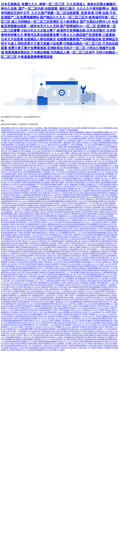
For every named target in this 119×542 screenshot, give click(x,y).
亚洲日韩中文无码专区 (51, 193)
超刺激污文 (7, 197)
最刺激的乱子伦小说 (72, 209)
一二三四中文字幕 (70, 170)
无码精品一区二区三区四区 (44, 191)
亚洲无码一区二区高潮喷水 (64, 279)
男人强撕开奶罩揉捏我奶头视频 (31, 251)
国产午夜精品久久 (88, 199)
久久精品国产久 (90, 189)
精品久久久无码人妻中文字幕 (31, 142)
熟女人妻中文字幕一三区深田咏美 (15, 331)
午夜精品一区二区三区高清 (25, 170)
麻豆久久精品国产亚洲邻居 (85, 258)
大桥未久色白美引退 (16, 224)
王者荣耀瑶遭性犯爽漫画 (13, 237)
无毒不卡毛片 (16, 272)
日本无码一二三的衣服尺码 (62, 291)
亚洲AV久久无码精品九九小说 (63, 205)
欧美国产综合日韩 (11, 243)
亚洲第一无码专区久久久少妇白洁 (30, 327)
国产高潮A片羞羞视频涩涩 (39, 283)
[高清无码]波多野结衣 (74, 270)
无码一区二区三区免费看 (12, 182)
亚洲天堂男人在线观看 (37, 310)
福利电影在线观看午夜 (36, 201)
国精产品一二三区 (70, 289)
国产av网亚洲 (103, 262)
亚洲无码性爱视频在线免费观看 (45, 245)
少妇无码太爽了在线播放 (90, 134)
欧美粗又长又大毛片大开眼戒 (62, 174)
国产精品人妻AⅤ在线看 (54, 140)
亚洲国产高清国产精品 (82, 272)
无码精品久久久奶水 (110, 276)
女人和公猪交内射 (61, 239)
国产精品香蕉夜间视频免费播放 (95, 232)
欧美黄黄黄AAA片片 (40, 339)
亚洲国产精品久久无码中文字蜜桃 (68, 247)
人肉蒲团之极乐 (16, 289)
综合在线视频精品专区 (106, 289)
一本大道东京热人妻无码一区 (101, 222)
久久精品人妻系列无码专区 (69, 283)
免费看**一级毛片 (64, 243)
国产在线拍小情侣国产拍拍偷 (103, 335)
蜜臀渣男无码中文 (107, 247)
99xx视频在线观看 (23, 318)
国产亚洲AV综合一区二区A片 (30, 322)
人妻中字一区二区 (28, 335)
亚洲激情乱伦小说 (24, 149)
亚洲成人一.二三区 (97, 249)
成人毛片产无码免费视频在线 (71, 302)
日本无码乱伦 (36, 189)
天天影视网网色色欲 (12, 322)
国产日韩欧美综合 (15, 172)
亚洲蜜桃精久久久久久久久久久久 (83, 316)
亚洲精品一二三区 (48, 325)
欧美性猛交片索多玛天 (46, 163)
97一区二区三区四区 (86, 168)
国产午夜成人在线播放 (30, 272)
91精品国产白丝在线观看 (25, 249)
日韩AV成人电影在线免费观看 (94, 226)
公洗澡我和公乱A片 (100, 293)
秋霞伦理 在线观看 (96, 220)
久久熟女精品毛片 (34, 331)
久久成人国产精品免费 (11, 268)
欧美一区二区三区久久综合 (84, 165)
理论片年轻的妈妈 (63, 178)
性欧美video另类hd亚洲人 (29, 199)
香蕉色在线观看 (8, 274)
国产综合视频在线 (44, 174)
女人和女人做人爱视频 (36, 132)
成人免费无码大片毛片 (43, 241)
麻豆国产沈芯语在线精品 (55, 209)
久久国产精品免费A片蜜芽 (106, 184)
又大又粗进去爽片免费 (76, 239)
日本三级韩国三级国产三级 (10, 174)
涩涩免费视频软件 (93, 224)
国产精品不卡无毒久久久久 (42, 222)
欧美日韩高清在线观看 (105, 163)
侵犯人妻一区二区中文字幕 (75, 274)
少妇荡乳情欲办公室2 (56, 289)
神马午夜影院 (38, 161)
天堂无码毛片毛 (100, 157)
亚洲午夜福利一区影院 (52, 302)
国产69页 (38, 268)
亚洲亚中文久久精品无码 (100, 325)
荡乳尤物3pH (104, 224)
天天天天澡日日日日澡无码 (62, 222)
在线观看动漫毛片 (38, 295)
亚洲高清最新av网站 (45, 308)
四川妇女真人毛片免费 (66, 149)
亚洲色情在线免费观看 (95, 235)
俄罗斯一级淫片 (97, 329)
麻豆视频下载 (69, 201)
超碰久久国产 (96, 237)
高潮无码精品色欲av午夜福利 (29, 214)
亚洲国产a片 (33, 138)
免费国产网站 (62, 147)
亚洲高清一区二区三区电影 (70, 264)
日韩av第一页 (79, 189)
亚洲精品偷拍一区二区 (90, 262)
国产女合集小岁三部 (85, 170)
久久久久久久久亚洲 (91, 291)
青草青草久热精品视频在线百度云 (36, 232)
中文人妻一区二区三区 (73, 199)
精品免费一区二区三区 (39, 318)
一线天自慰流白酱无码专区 (19, 310)
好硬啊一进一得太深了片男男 (11, 335)
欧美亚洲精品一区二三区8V (34, 281)
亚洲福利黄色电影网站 (21, 193)
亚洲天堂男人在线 (42, 335)
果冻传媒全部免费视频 (82, 195)
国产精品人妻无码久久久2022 (11, 279)
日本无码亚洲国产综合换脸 (64, 331)
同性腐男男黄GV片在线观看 (98, 186)
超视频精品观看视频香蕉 (45, 239)
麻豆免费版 (24, 285)
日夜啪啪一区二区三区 (63, 327)
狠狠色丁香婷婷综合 (45, 262)
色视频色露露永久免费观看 (105, 193)
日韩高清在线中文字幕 (49, 306)
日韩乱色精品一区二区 (69, 320)
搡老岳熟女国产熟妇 (67, 212)
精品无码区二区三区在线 (60, 186)
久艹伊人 (34, 134)
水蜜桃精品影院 (67, 195)
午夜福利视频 (9, 346)
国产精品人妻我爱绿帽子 (37, 226)
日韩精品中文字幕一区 (11, 155)
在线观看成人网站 (71, 241)
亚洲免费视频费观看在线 (52, 251)
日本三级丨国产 (84, 249)
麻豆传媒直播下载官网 (91, 270)
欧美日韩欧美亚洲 (22, 220)
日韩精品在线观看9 (101, 165)
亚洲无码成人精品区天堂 (72, 314)
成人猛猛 (78, 159)
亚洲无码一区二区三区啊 (78, 186)
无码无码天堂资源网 (94, 138)
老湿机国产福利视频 (66, 165)
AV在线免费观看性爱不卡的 (95, 268)
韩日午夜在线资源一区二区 (23, 304)
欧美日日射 (18, 165)
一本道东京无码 (79, 297)
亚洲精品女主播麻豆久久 (87, 184)
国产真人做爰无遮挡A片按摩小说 (105, 333)
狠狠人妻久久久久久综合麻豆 (17, 226)
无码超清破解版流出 (103, 218)
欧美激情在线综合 (58, 241)
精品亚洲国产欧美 (35, 193)
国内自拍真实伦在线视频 (31, 306)
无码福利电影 (79, 337)
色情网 (16, 199)
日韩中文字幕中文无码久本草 (45, 255)
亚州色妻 (84, 251)
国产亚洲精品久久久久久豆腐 (84, 218)
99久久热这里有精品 (95, 155)
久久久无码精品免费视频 (76, 216)
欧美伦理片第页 (33, 299)
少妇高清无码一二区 (52, 295)
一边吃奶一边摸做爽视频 (64, 337)
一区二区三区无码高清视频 (92, 145)
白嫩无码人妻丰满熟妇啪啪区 (56, 258)
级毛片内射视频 (76, 145)
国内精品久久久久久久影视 (78, 308)
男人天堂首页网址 (94, 322)
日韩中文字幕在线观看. (81, 306)
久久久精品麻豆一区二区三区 (63, 136)
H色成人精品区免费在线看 (82, 341)
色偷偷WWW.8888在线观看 (20, 235)
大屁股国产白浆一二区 (51, 172)
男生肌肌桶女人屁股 (95, 214)
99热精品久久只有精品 (90, 142)
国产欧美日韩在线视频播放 (91, 287)
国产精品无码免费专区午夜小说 (59, 316)
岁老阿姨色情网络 (105, 209)
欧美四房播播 (8, 232)
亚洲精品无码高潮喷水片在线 (101, 318)
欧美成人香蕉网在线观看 (42, 205)
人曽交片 (35, 149)
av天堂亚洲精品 (58, 285)
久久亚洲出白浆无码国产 (31, 212)
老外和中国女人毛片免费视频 (51, 151)
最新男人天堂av (64, 155)
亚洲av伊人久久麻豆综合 (9, 253)
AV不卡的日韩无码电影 (98, 260)
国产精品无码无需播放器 (56, 274)
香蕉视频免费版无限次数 (102, 170)
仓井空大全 (77, 134)
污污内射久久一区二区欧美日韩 (34, 258)
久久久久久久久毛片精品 (95, 243)
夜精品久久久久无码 (66, 218)
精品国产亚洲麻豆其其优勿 (50, 348)
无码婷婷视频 (109, 220)
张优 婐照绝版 (8, 304)
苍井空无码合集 (76, 155)
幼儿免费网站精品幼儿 (103, 295)
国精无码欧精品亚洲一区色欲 (40, 253)
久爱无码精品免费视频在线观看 (64, 197)
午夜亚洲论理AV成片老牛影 (86, 163)
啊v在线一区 (48, 197)
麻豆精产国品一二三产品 (64, 272)
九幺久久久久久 (48, 327)
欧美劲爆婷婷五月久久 (108, 134)
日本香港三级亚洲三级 (106, 212)
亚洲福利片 (72, 176)
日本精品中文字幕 (14, 262)
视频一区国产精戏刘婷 (60, 253)
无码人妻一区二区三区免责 (19, 228)
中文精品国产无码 (24, 295)
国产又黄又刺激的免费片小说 (86, 176)
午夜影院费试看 (102, 283)
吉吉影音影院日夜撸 (60, 237)
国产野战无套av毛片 (75, 191)
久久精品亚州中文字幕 (84, 293)
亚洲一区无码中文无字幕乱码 (43, 230)
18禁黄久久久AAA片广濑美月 (84, 136)
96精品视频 (107, 281)
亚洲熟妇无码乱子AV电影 (102, 197)
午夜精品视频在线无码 (94, 281)
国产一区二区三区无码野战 (103, 161)
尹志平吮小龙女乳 (37, 302)
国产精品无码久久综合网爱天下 (59, 145)
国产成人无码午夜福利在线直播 (84, 193)
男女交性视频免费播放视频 (54, 201)
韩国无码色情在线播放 (63, 325)
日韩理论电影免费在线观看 (31, 182)
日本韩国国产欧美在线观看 (85, 295)
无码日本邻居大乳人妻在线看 (54, 132)
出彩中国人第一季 (15, 218)
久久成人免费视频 (62, 312)
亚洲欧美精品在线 (57, 170)
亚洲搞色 (86, 191)
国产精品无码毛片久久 (30, 178)
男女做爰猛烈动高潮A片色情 (11, 325)
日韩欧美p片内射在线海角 (99, 153)
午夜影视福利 (73, 249)
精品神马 (55, 165)
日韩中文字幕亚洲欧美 (55, 226)
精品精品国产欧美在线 (47, 337)
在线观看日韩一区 (9, 239)
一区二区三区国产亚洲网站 (50, 320)
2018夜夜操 (18, 306)
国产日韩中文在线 (41, 289)
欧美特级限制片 (34, 348)
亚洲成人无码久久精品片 (62, 268)
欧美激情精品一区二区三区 (80, 318)
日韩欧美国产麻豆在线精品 (19, 270)
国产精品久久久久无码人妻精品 (47, 218)
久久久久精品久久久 (88, 264)
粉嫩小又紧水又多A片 (75, 343)
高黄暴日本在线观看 (79, 138)
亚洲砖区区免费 (76, 335)
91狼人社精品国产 (12, 293)
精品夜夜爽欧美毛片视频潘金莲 (55, 216)
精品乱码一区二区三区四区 (27, 163)
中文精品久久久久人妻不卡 (104, 331)
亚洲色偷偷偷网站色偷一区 (77, 147)
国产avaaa (16, 333)
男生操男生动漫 (20, 180)
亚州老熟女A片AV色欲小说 (10, 184)
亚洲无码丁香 (94, 306)
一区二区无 (13, 327)
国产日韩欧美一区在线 (99, 149)
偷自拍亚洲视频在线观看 (47, 178)
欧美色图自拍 (39, 264)
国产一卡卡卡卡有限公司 (93, 203)
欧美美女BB (83, 214)
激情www (19, 195)
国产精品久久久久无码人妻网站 (35, 287)
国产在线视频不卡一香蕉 (53, 161)
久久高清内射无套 (66, 193)
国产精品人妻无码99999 (29, 174)
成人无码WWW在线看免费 (88, 241)
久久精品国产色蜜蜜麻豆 (36, 276)
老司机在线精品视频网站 (72, 262)
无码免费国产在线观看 (88, 283)
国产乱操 (18, 212)
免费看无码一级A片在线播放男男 (15, 276)
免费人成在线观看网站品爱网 (106, 182)
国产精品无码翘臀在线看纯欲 (87, 266)
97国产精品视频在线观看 (36, 153)
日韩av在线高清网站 (60, 308)
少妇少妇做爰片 (19, 145)
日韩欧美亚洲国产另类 (83, 149)
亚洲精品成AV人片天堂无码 (51, 195)
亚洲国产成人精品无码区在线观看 (41, 285)
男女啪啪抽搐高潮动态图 (73, 207)
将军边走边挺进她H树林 (46, 266)
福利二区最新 (18, 232)
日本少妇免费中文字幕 (64, 134)
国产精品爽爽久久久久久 (104, 253)
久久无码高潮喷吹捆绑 (25, 329)
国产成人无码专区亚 (13, 159)
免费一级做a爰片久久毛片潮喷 (65, 163)
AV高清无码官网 (25, 293)
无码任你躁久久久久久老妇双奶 (79, 237)
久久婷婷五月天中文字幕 (27, 312)
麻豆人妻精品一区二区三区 (23, 245)
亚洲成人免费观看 (88, 314)
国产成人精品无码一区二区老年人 (62, 159)
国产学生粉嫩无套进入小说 (55, 235)
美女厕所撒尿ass (80, 182)
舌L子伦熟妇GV (87, 161)
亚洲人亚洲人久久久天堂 (89, 299)
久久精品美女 (87, 207)
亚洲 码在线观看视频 (28, 184)
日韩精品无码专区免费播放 (87, 289)
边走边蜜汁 (53, 243)
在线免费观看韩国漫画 (94, 274)
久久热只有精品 (79, 281)
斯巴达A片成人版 (19, 314)
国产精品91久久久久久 (19, 201)
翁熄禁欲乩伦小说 (79, 235)
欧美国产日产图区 (67, 281)
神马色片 (69, 235)
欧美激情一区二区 (108, 132)
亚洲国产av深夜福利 (104, 348)
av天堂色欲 (19, 287)
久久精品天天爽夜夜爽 (70, 214)
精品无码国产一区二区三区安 (51, 214)
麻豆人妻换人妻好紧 (52, 228)
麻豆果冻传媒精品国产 (13, 341)
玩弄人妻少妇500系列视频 (57, 270)
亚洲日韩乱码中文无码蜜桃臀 (50, 299)
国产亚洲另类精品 (38, 293)
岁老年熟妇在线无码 (40, 329)
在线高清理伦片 (28, 289)
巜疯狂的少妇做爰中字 (52, 264)
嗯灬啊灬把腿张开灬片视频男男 (105, 285)
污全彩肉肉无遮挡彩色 (21, 138)
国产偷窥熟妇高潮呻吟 (26, 255)
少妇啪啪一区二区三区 (85, 304)
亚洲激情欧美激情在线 (28, 155)
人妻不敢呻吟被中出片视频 (63, 297)
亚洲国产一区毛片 (63, 184)
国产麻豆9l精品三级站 (93, 239)
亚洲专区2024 (59, 224)
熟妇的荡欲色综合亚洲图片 (79, 260)
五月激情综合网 (31, 207)
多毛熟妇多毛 (11, 329)
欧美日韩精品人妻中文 (96, 327)
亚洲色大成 (42, 209)
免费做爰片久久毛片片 (91, 310)
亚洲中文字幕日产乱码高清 (84, 331)
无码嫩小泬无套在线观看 (93, 132)
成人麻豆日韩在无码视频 (14, 216)
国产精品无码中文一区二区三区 (76, 322)
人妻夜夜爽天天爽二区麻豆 (71, 142)
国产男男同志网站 (90, 337)
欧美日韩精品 (21, 153)
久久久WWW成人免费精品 (92, 140)
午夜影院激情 (54, 283)
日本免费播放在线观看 (54, 293)
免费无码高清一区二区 (81, 151)
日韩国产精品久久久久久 (32, 320)
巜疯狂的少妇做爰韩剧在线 (86, 339)
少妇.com (14, 255)
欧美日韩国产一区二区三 (91, 159)
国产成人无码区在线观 (68, 339)
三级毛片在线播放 (62, 255)
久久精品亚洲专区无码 (95, 346)
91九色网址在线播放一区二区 (21, 291)
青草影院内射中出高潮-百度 (33, 216)
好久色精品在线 (85, 329)
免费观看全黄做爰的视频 (32, 195)
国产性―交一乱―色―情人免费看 (57, 153)
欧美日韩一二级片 (41, 346)
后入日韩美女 (88, 343)
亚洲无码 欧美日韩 (108, 287)
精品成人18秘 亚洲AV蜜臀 (52, 142)
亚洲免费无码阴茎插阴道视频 (22, 161)
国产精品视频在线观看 (54, 276)
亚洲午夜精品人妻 (56, 333)
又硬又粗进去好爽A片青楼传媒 (102, 174)
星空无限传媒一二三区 (24, 222)
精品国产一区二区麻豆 (39, 260)
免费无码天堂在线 (29, 165)
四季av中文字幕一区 (53, 310)
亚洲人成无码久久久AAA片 (19, 283)
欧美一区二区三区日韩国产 (53, 314)
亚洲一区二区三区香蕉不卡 (106, 189)
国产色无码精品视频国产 (34, 314)
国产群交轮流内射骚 (103, 199)
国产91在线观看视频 (36, 228)
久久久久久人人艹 (102, 314)
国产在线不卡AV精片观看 (70, 299)
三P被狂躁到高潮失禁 (52, 281)
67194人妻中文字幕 (7, 287)
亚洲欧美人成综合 (31, 209)
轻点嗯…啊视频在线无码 (104, 316)
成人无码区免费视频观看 (74, 132)
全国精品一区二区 (65, 138)
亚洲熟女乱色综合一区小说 (24, 346)
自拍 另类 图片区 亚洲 (100, 205)
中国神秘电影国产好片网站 (72, 276)
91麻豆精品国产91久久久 (95, 172)
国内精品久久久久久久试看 (98, 308)
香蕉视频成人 (95, 195)
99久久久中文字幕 (19, 203)
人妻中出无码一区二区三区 (81, 325)
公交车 (33, 279)
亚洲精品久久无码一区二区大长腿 (26, 337)
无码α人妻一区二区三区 (29, 159)
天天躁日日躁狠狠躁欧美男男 (44, 304)
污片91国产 (51, 220)
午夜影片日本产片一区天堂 (37, 274)
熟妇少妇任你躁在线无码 (52, 157)
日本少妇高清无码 (43, 333)
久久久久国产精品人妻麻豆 (72, 140)
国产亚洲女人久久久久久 (47, 207)
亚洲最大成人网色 (23, 134)
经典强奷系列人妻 (48, 331)
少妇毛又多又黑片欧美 (68, 348)
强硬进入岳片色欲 (28, 218)
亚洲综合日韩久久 (22, 176)
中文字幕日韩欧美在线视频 (46, 184)
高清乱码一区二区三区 (86, 157)
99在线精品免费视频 (27, 268)
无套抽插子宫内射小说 (35, 197)
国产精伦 (89, 285)
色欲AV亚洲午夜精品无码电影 (60, 335)
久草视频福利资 (94, 251)
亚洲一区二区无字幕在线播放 (65, 266)
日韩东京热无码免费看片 (18, 343)
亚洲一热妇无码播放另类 (72, 287)
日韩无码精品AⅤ (76, 255)
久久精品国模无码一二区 (53, 168)
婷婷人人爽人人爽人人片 (15, 209)
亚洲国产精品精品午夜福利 (10, 132)
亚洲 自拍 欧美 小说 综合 (38, 270)
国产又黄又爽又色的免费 (9, 136)
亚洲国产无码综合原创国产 (20, 302)
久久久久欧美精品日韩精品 (69, 180)
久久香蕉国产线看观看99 (35, 350)
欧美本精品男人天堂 (94, 230)
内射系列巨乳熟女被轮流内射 (100, 191)
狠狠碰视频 (42, 199)
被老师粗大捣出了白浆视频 (80, 178)
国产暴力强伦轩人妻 (103, 136)
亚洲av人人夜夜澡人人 (70, 157)
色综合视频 (9, 157)
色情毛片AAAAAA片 (44, 165)
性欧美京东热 (95, 272)
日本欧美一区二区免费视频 (58, 232)
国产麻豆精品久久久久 (63, 220)
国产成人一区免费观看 (90, 255)
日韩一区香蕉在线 (52, 180)
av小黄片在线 (23, 348)
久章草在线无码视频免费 (95, 245)
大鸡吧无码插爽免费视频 (77, 346)
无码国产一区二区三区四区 (63, 203)
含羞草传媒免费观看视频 (38, 176)
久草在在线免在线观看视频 (92, 276)
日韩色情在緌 (53, 155)
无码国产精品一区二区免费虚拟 (58, 260)
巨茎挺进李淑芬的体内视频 (92, 302)
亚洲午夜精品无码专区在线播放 (39, 343)
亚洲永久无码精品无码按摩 (50, 212)
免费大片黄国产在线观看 (12, 142)
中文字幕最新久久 (14, 151)
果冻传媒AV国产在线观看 (64, 189)
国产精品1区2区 (47, 322)
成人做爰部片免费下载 (49, 182)
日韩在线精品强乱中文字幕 (48, 138)
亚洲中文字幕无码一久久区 (57, 176)
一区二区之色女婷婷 (38, 235)
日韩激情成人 (12, 295)
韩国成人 (8, 161)
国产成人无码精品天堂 (106, 299)
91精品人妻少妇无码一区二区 (75, 285)
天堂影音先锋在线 (9, 189)
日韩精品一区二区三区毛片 (90, 247)
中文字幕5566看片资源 (25, 264)
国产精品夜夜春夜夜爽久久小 (103, 304)
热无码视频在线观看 (19, 197)
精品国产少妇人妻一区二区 (23, 297)
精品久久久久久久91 (65, 341)
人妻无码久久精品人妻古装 (79, 153)
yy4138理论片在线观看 (9, 205)
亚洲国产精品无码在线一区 (89, 228)
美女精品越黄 (78, 203)
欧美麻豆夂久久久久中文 (83, 205)
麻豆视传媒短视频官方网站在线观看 (27, 147)
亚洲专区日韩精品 (78, 268)
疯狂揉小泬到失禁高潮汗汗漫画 (86, 212)
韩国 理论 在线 (44, 159)
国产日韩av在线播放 (24, 189)
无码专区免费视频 (108, 203)
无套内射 (9, 203)
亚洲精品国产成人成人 (108, 270)
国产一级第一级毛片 (67, 295)
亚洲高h (102, 291)
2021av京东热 (58, 262)
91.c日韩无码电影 (87, 333)
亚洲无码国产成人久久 (84, 197)
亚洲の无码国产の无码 (110, 322)
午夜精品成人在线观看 (108, 251)
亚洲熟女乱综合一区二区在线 (96, 216)
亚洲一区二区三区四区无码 (28, 136)
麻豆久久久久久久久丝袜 (56, 199)
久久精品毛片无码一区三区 (69, 228)
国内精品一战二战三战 (17, 207)
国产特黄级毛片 (99, 343)
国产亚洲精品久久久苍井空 (42, 291)
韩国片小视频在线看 (43, 170)
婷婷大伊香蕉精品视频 (11, 251)
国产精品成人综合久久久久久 (71, 310)
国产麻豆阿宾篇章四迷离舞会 (75, 224)
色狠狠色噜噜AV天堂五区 (12, 178)
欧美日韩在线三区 (48, 189)
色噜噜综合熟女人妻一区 (80, 220)
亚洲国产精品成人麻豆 (107, 310)
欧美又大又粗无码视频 (107, 255)
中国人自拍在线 (78, 291)
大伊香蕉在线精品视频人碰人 (103, 320)
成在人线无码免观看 (36, 157)
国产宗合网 (91, 182)
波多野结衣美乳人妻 (79, 230)
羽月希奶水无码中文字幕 (12, 241)
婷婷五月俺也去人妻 (40, 316)
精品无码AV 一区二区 (76, 232)
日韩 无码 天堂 (24, 253)
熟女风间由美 (81, 172)
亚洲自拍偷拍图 (42, 155)
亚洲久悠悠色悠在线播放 (82, 174)
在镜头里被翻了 (23, 243)
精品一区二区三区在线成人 (58, 249)
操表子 (103, 239)
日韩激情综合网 (32, 203)
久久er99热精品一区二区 (98, 312)
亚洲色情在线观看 (45, 136)
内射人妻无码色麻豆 (46, 203)
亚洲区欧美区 (67, 151)
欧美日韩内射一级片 (20, 157)
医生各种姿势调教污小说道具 (90, 180)
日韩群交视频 (88, 335)
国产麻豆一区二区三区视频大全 (59, 318)
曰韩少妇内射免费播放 (71, 168)
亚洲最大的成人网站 (10, 348)
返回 (2, 120)
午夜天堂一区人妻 (27, 241)
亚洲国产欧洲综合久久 (18, 350)
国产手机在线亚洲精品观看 (43, 297)
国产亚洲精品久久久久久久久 (36, 145)
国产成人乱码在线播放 (68, 172)
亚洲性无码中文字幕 (78, 243)
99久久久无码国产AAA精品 (54, 350)
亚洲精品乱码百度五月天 (30, 247)
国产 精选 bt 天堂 (21, 274)
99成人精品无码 (58, 322)
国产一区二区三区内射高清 (26, 239)
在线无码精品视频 (68, 293)
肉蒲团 (84, 155)
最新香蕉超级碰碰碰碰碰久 (48, 341)
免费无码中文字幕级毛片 (106, 337)
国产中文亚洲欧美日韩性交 (58, 346)
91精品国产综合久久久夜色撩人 (98, 279)
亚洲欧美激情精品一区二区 (105, 258)
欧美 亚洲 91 (107, 145)
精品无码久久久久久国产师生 (65, 304)
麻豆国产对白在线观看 (25, 230)
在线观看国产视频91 (13, 247)
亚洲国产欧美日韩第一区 (94, 297)
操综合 (13, 153)
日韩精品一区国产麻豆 (66, 182)
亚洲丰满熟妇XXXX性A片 (48, 149)
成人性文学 (15, 285)
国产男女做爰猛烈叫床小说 (73, 226)
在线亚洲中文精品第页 (79, 327)
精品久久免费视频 (47, 224)
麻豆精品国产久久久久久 (81, 222)
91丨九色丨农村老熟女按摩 (46, 312)
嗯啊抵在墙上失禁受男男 (45, 279)
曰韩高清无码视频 (88, 253)
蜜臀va (11, 180)
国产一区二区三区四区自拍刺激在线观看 (89, 201)
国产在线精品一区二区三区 (31, 151)
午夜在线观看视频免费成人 (32, 172)
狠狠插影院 (74, 184)
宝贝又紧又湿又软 (111, 172)
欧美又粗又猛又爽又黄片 (47, 134)
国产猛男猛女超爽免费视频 (22, 339)
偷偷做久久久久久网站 (30, 341)
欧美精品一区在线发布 (72, 333)
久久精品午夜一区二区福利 (86, 348)
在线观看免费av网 (11, 149)
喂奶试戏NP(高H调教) (25, 205)
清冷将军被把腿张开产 (33, 224)
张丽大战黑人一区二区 (95, 147)
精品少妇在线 (85, 209)
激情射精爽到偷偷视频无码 (12, 320)
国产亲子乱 (94, 209)
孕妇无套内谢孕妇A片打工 (20, 260)
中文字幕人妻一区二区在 (35, 168)
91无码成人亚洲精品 (85, 320)
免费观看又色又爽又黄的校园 (100, 151)
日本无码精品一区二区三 (99, 178)
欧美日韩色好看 (105, 228)
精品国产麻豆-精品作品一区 (104, 168)
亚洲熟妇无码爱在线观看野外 (34, 140)
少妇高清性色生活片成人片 (79, 312)
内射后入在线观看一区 (59, 343)
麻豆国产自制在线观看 (29, 262)
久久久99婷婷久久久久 (65, 245)
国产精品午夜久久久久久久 (17, 299)
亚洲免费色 (97, 207)
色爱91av (24, 132)
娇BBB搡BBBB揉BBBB (63, 230)
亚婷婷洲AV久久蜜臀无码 (39, 243)
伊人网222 (60, 207)
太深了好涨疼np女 (74, 253)
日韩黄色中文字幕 (29, 237)
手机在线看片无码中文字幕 (71, 251)
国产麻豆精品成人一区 (25, 191)
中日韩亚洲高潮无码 (18, 168)
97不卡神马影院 (53, 339)
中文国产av (72, 258)
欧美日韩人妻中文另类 (55, 287)
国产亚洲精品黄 (80, 279)
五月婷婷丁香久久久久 (49, 147)
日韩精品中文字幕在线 (47, 272)
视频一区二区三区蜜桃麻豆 (29, 186)
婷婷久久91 (26, 279)
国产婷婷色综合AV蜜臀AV (36, 180)
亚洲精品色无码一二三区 (28, 308)
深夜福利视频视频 (61, 191)
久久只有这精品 (47, 268)
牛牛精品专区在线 (12, 308)
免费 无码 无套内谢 (41, 249)
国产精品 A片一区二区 (45, 237)
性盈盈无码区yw (80, 245)
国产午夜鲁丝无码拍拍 (38, 220)
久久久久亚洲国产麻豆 (48, 247)
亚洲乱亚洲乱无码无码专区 (71, 161)
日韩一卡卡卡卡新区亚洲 (15, 281)
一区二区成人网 (45, 186)
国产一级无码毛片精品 (15, 140)
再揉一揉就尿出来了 (65, 306)
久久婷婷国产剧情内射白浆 (22, 316)
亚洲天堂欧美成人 (73, 329)
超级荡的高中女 (98, 341)
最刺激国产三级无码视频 (57, 329)
